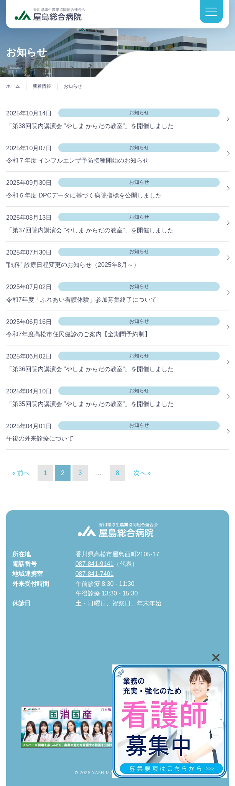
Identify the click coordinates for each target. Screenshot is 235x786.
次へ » (142, 473)
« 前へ (21, 473)
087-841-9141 (95, 564)
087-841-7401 (95, 574)
